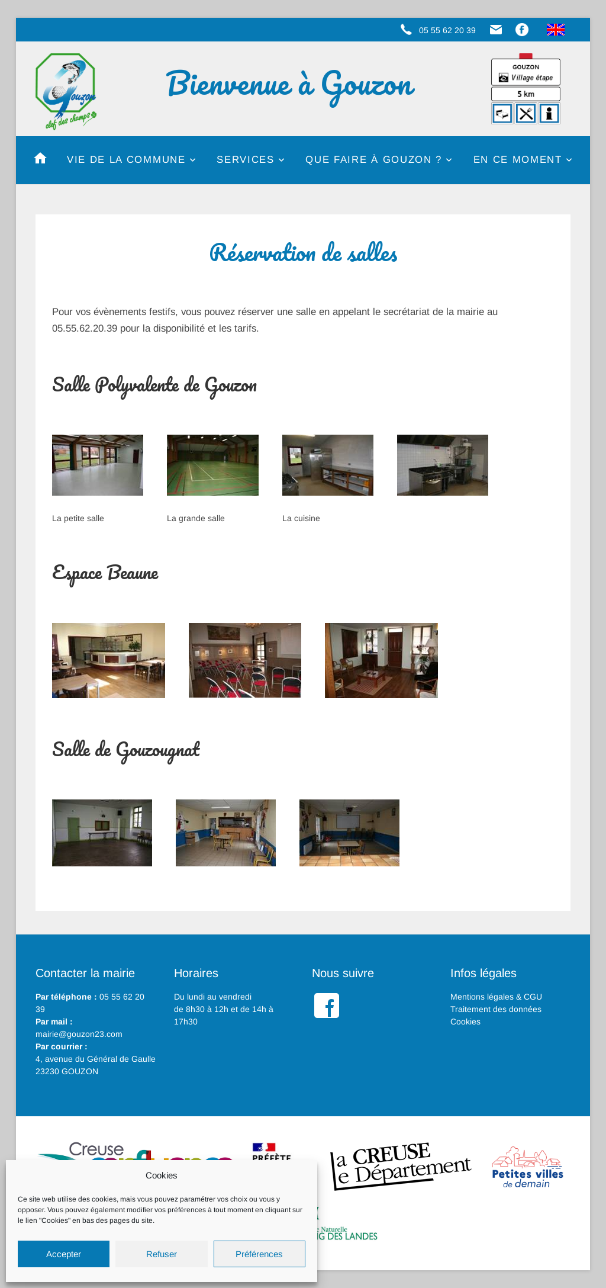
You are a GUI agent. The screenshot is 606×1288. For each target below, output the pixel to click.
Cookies (465, 1021)
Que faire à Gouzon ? (373, 159)
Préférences (259, 1254)
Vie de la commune (126, 159)
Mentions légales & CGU (496, 996)
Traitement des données (495, 1009)
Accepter (63, 1254)
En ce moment (517, 159)
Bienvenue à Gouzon (289, 83)
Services (245, 159)
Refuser (161, 1254)
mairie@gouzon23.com (79, 1034)
